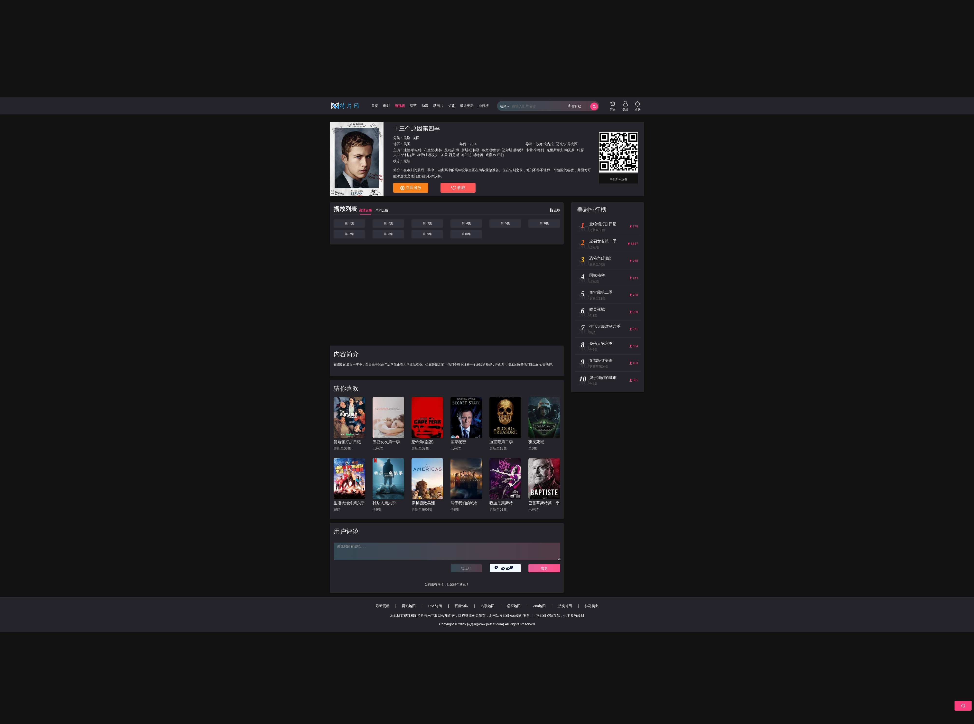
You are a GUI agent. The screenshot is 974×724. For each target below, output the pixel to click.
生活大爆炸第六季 (349, 503)
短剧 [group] (451, 106)
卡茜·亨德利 (535, 150)
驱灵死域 (536, 442)
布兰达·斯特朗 (472, 155)
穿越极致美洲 (423, 503)
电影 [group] (386, 106)
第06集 (544, 223)
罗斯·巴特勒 (470, 150)
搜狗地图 (565, 606)
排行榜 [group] (483, 106)
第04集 (466, 223)
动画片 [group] (438, 106)
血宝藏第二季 (501, 442)
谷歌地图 (488, 606)
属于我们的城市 (464, 503)
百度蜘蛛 (461, 606)
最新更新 (382, 606)
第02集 (388, 223)
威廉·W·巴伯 (494, 155)
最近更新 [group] (467, 106)
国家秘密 (458, 442)
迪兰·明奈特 (412, 150)
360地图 (539, 606)
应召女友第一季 (386, 442)
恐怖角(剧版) (423, 442)
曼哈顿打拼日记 (347, 442)
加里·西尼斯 (450, 155)
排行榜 (574, 106)
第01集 (349, 223)
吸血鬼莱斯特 (501, 503)
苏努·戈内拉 (545, 144)
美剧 (406, 138)
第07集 (349, 234)
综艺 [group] (413, 106)
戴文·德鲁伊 (491, 150)
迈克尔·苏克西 (567, 144)
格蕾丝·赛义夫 (428, 155)
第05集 (505, 223)
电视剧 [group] (400, 106)
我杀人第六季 (384, 503)
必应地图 (514, 606)
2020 (473, 144)
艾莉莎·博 (451, 150)
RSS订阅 (435, 606)
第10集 (466, 234)
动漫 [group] (424, 106)
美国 (416, 138)
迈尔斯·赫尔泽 (513, 150)
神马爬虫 (591, 606)
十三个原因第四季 (416, 128)
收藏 (458, 188)
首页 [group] (374, 106)
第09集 (427, 234)
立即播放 (410, 188)
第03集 (427, 223)
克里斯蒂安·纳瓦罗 (560, 150)
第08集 (388, 234)
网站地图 (409, 606)
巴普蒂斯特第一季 (544, 503)
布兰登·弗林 (433, 150)
